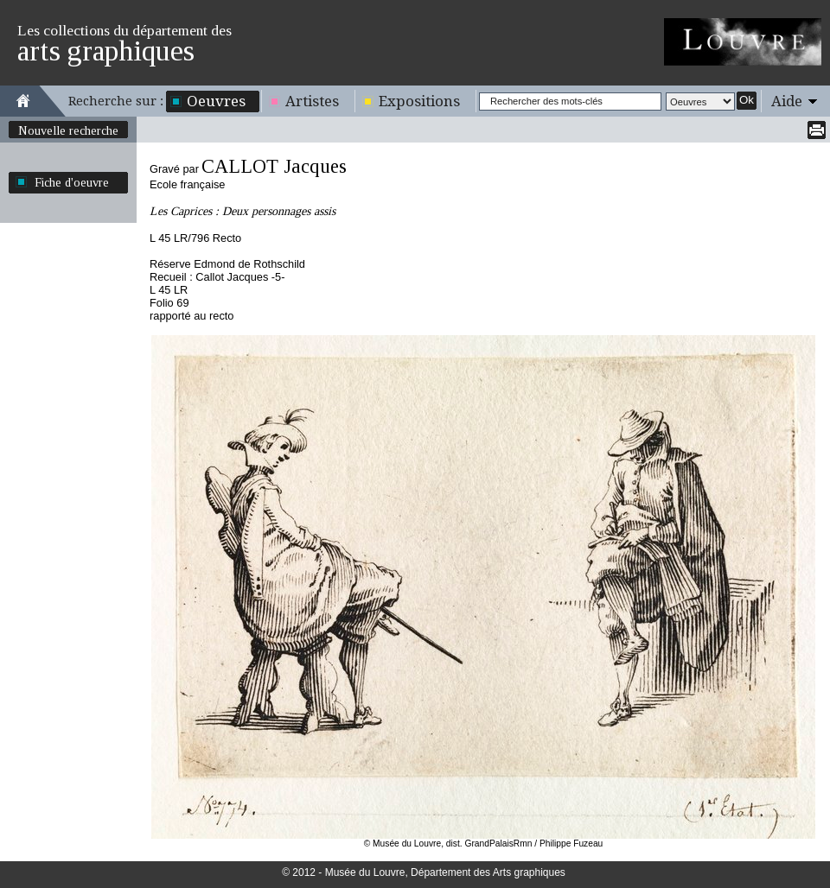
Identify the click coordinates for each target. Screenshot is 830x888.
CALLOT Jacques (274, 166)
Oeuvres (216, 101)
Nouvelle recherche (68, 130)
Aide (786, 101)
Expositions (419, 101)
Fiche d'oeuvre (72, 182)
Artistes (312, 101)
